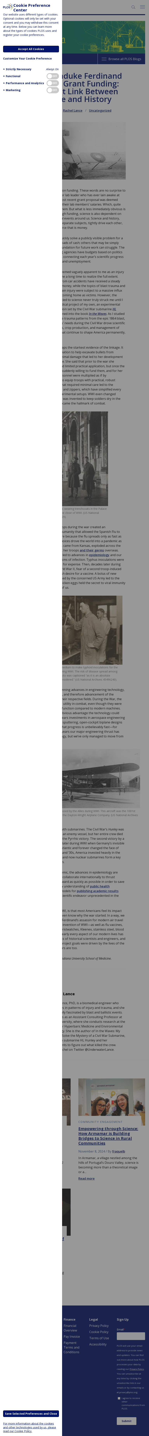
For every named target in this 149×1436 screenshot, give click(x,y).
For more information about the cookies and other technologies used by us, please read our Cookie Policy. (29, 1427)
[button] (16, 69)
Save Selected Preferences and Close (31, 1413)
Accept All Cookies (31, 49)
